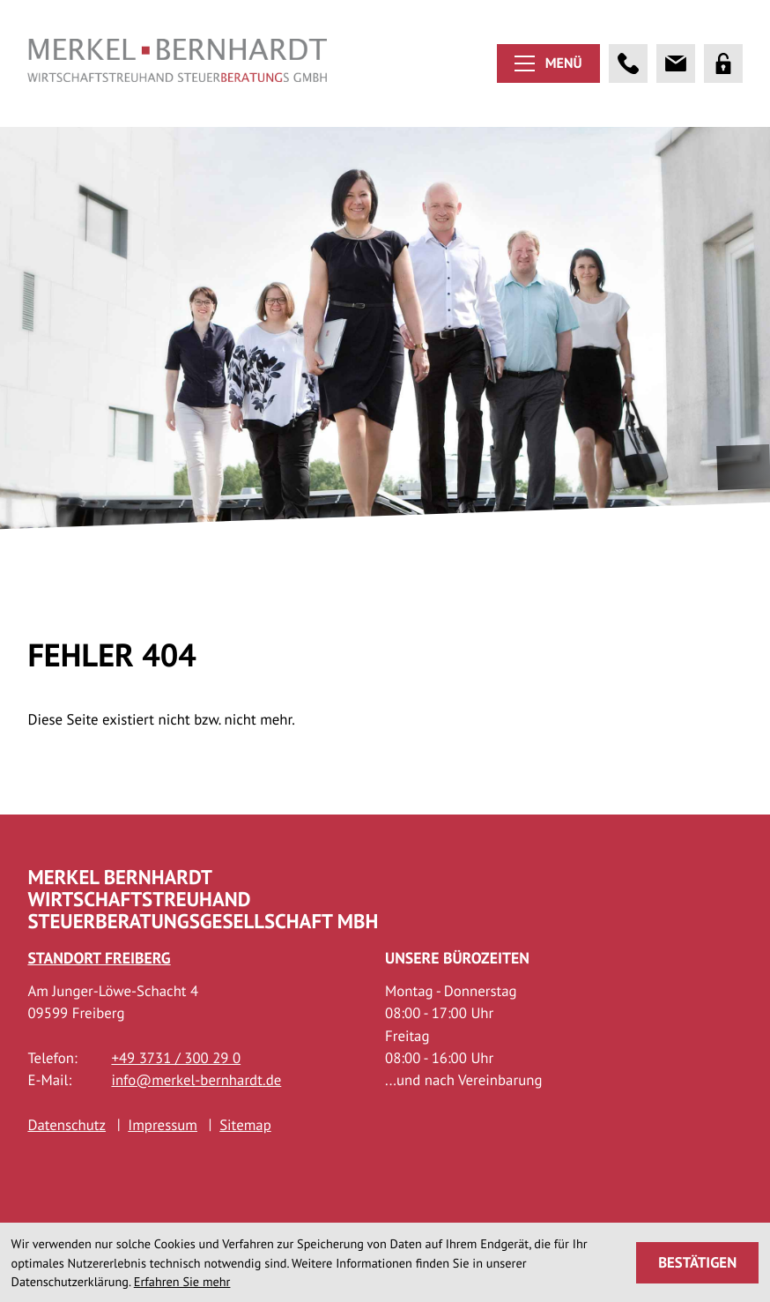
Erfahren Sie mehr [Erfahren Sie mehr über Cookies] (182, 1281)
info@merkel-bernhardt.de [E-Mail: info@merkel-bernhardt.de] (196, 1114)
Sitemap (245, 1159)
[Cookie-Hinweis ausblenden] (697, 1262)
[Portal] (723, 63)
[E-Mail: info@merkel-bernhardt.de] (675, 63)
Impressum (162, 1159)
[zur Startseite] (176, 63)
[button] (628, 63)
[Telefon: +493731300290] (176, 1093)
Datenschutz (66, 1159)
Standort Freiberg (98, 992)
